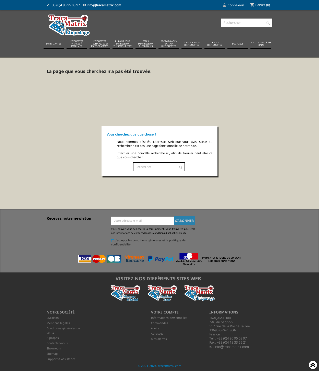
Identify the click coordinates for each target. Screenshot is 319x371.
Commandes (159, 323)
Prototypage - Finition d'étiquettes (169, 44)
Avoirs (155, 328)
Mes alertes (159, 339)
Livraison (53, 318)
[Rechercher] (246, 22)
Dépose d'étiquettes (214, 43)
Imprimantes (53, 43)
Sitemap (52, 354)
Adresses (157, 333)
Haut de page (313, 365)
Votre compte (165, 312)
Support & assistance (61, 359)
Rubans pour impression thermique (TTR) (123, 44)
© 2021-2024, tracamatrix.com (159, 366)
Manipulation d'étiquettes (192, 43)
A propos (53, 338)
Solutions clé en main (261, 43)
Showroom (54, 348)
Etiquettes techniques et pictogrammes (99, 44)
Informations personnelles (169, 318)
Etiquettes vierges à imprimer (76, 44)
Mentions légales (58, 323)
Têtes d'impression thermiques (145, 44)
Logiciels (237, 43)
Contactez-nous (57, 343)
